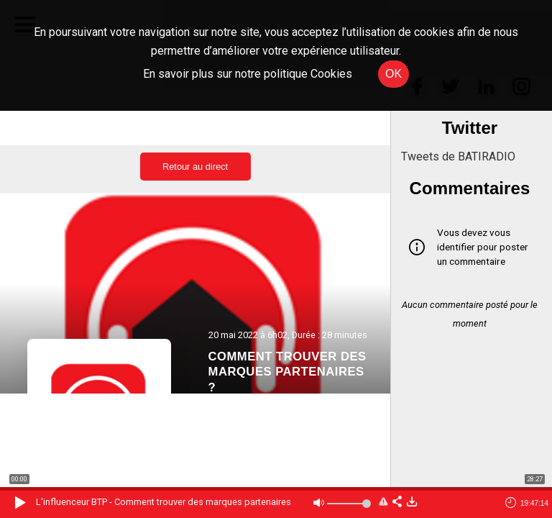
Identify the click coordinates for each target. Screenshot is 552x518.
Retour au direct (195, 166)
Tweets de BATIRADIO (458, 156)
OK (393, 74)
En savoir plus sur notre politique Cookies (247, 74)
